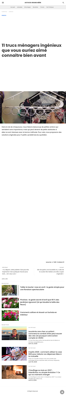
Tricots (42, 7)
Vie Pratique (50, 7)
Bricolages (27, 7)
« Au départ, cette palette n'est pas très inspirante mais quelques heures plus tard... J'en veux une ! (15, 272)
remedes (19, 7)
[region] (33, 72)
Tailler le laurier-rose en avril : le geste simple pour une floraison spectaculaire (42, 288)
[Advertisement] (33, 29)
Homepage (4, 11)
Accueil (13, 7)
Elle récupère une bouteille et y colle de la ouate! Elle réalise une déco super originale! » (50, 272)
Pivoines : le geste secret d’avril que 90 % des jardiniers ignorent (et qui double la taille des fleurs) (39, 302)
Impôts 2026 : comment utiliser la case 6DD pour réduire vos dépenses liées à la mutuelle (45, 354)
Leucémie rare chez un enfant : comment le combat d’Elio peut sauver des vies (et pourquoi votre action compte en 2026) (45, 334)
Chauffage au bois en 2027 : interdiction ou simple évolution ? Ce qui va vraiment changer (44, 372)
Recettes (35, 7)
